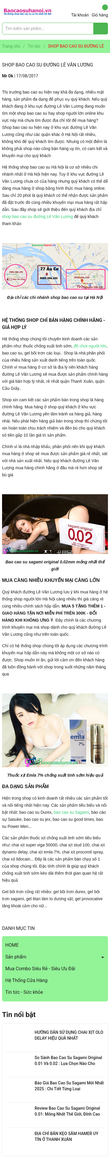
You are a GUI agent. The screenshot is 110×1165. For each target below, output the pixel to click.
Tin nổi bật (18, 1015)
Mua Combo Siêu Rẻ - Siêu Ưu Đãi (40, 968)
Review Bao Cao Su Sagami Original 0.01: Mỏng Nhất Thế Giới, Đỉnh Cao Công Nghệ (67, 1114)
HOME (11, 945)
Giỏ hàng (100, 10)
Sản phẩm (15, 957)
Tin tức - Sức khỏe (24, 992)
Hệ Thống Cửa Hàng (26, 980)
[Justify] (100, 28)
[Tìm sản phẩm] (55, 28)
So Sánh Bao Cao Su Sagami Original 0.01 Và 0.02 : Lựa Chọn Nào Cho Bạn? (68, 1063)
